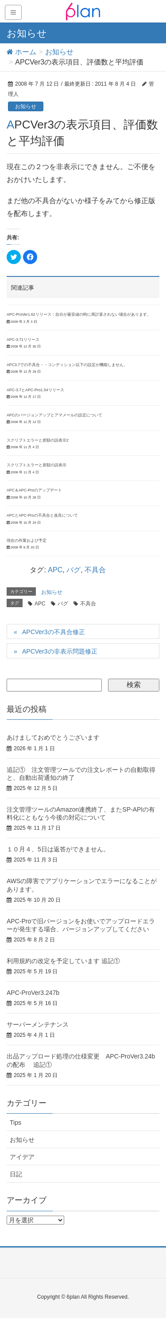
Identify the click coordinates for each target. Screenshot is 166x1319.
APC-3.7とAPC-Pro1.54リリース (35, 390)
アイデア (22, 1156)
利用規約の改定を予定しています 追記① (63, 960)
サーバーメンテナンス (38, 1024)
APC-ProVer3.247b (33, 992)
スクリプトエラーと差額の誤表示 (36, 465)
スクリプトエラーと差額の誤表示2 (38, 440)
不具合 (95, 570)
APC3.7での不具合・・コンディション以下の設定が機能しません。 (67, 365)
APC (55, 570)
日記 (16, 1174)
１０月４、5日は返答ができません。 (58, 849)
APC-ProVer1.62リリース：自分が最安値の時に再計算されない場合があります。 (79, 314)
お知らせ (25, 106)
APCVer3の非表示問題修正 (59, 651)
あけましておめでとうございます (53, 737)
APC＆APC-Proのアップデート (34, 490)
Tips (15, 1122)
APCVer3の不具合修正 (53, 631)
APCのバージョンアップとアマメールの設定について (54, 415)
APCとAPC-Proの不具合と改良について (42, 515)
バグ (73, 570)
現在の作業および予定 (26, 540)
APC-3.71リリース (23, 339)
